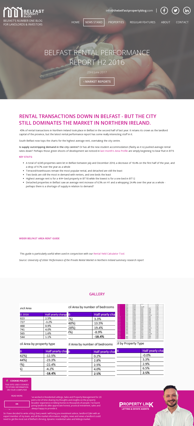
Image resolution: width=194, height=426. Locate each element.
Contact (182, 22)
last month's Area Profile (114, 150)
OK (17, 404)
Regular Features (142, 22)
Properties (116, 22)
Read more (17, 396)
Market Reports (97, 81)
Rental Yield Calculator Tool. (109, 253)
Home (75, 22)
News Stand (93, 22)
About (165, 22)
